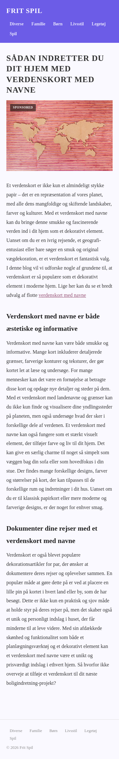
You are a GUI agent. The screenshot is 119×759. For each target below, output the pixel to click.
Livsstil (77, 24)
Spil (13, 33)
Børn (58, 24)
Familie (38, 24)
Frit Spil (24, 11)
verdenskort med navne (62, 295)
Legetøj (99, 24)
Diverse (16, 24)
